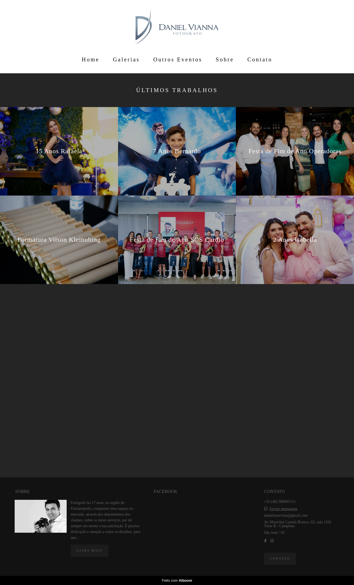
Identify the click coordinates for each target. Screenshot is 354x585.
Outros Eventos (177, 59)
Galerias (126, 59)
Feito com (177, 580)
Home (90, 59)
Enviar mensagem (283, 509)
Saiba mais (90, 550)
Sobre (225, 59)
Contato (260, 59)
